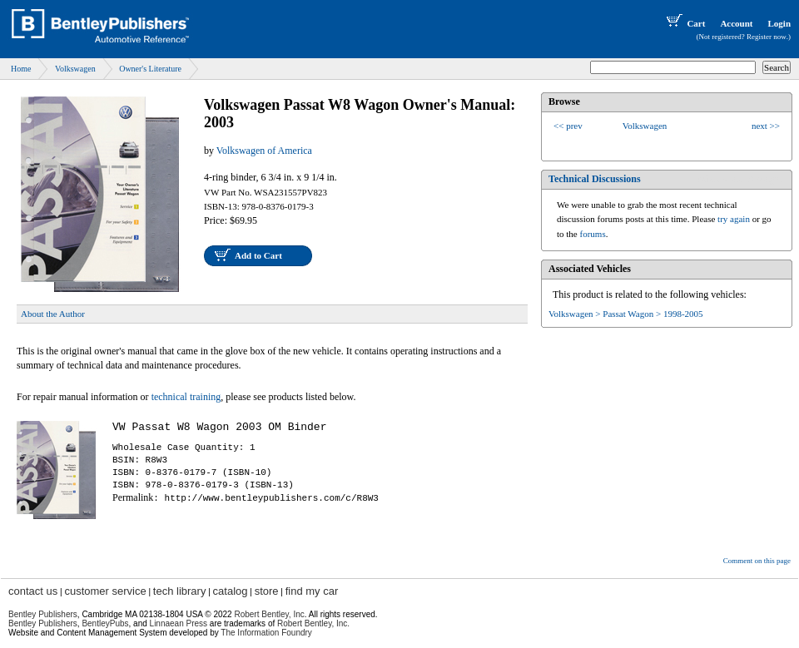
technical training (186, 397)
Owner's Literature (150, 68)
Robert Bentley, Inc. (313, 623)
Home (21, 68)
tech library (179, 591)
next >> (766, 126)
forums (593, 234)
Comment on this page (757, 560)
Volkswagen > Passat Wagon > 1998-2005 (625, 314)
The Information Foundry (266, 632)
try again (733, 219)
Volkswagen (75, 68)
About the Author (53, 314)
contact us (32, 591)
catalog (230, 591)
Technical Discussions (594, 179)
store (267, 591)
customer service (105, 591)
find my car (312, 591)
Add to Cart (258, 255)
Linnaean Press (179, 623)
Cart (684, 23)
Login (779, 23)
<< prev (568, 126)
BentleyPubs (105, 623)
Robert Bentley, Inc (269, 614)
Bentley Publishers (42, 614)
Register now (767, 36)
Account (736, 23)
